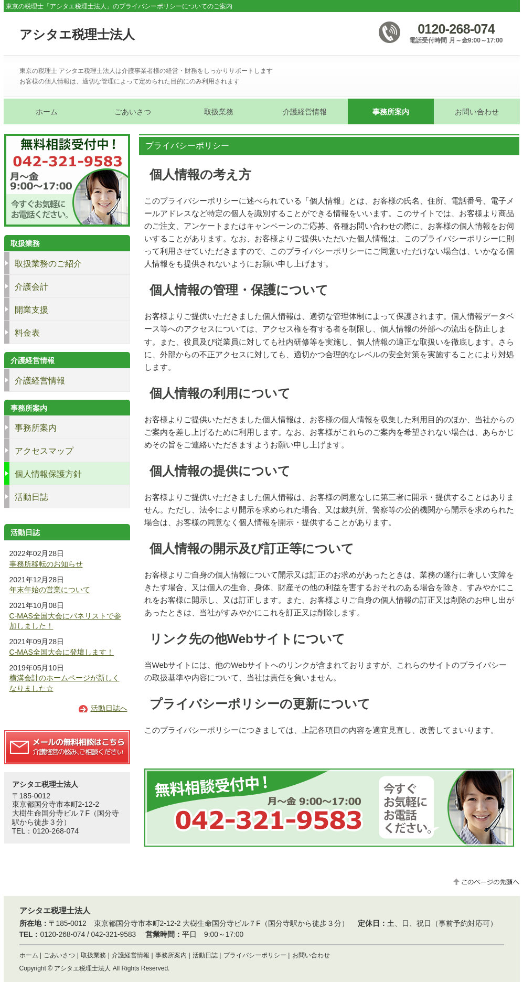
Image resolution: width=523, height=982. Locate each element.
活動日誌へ (109, 708)
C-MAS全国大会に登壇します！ (61, 652)
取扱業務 (93, 955)
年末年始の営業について (49, 589)
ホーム (28, 955)
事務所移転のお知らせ (46, 564)
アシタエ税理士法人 (77, 34)
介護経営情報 (131, 955)
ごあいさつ (59, 955)
